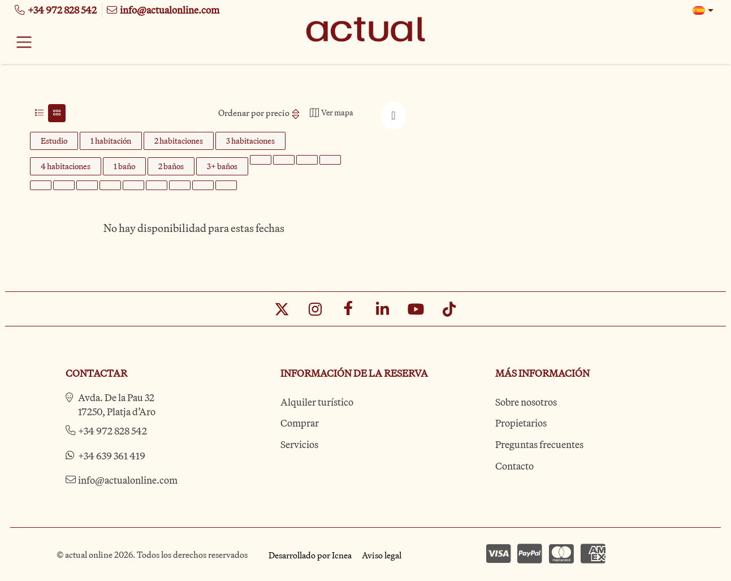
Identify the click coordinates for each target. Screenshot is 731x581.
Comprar (299, 423)
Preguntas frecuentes (539, 444)
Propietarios (521, 423)
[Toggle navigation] (24, 42)
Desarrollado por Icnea (310, 555)
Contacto (514, 466)
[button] (703, 10)
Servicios (299, 444)
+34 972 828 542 (112, 430)
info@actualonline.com (128, 480)
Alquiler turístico (316, 402)
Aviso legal (381, 555)
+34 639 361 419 (111, 455)
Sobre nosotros (526, 402)
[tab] (39, 113)
